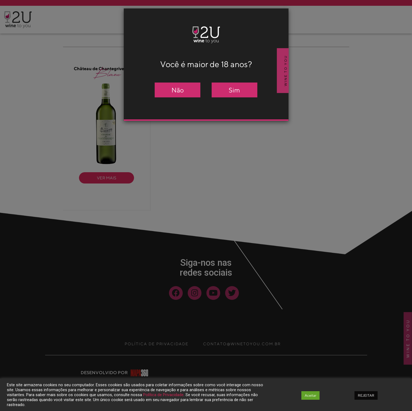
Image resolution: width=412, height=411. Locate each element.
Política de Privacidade (163, 394)
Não (177, 90)
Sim (234, 90)
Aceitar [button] (310, 395)
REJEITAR (366, 395)
